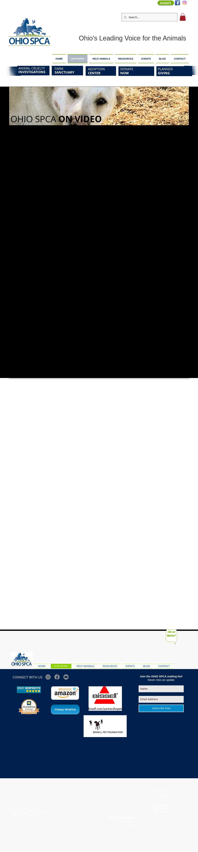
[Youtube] (66, 677)
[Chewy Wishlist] (65, 709)
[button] (182, 17)
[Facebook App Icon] (177, 2)
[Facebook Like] (182, 655)
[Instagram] (184, 2)
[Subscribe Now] (161, 708)
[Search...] (149, 17)
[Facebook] (57, 677)
